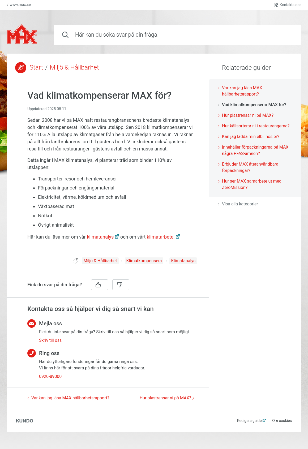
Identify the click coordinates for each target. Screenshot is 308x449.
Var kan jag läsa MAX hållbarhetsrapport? (68, 397)
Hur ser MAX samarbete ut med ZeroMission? (249, 184)
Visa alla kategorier (238, 203)
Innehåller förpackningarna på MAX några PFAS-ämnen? (253, 150)
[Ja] (99, 284)
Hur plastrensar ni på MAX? (167, 397)
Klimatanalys (183, 260)
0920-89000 (50, 376)
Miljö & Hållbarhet (74, 67)
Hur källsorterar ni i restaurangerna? (253, 125)
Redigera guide (249, 420)
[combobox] (177, 35)
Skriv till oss (50, 340)
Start (36, 67)
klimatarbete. (161, 237)
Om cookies (282, 420)
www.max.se (19, 4)
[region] (108, 171)
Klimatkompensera (144, 260)
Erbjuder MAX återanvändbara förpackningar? (248, 167)
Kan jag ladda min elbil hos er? (248, 136)
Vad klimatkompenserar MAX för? (252, 104)
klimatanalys (100, 237)
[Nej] (120, 284)
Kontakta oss (287, 5)
